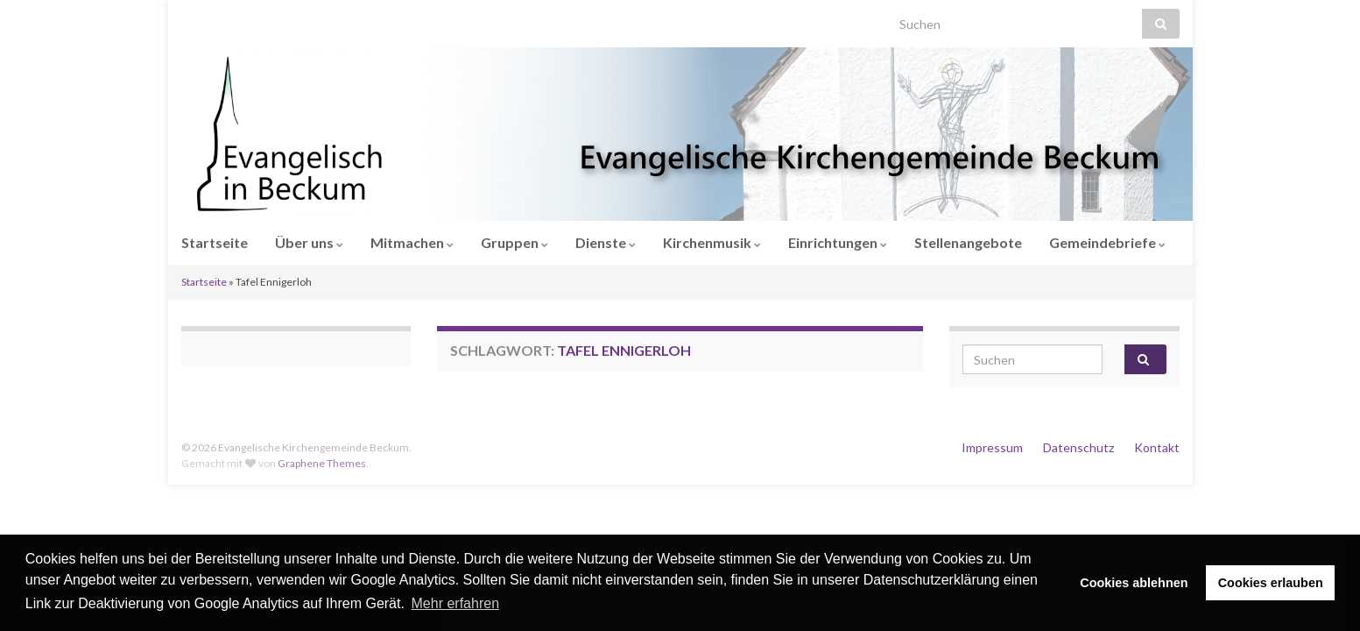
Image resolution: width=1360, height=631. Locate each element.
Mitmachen (412, 242)
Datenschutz (1078, 447)
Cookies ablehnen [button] (1133, 583)
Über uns (309, 242)
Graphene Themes (322, 463)
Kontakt (1157, 447)
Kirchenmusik (712, 242)
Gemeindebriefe (1107, 242)
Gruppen (514, 242)
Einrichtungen (837, 242)
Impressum (992, 447)
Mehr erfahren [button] (456, 603)
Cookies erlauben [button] (1270, 583)
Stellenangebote (968, 242)
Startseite (214, 242)
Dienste (605, 242)
